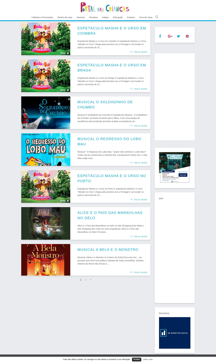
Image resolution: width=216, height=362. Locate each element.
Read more (140, 52)
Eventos (131, 17)
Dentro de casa (65, 17)
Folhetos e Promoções (42, 17)
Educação (118, 17)
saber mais (148, 359)
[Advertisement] (175, 96)
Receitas (93, 17)
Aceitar (136, 359)
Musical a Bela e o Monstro (108, 250)
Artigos (105, 17)
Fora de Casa (145, 17)
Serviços (81, 17)
